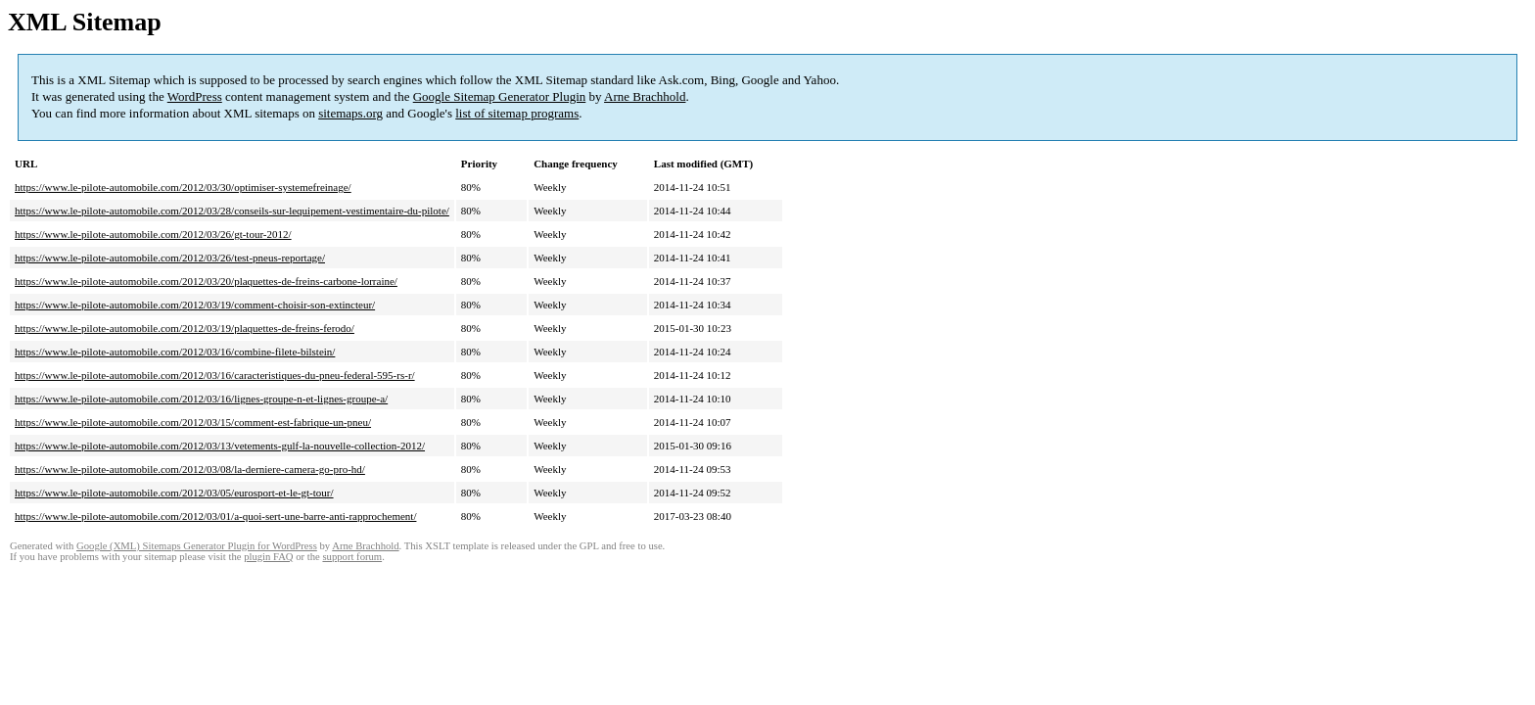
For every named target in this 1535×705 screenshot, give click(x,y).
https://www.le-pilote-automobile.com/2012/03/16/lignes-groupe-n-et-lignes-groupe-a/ (201, 398)
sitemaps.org (350, 113)
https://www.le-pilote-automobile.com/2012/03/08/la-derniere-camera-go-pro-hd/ (190, 469)
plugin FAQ (268, 556)
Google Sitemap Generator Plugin (499, 96)
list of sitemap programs (517, 113)
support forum (352, 556)
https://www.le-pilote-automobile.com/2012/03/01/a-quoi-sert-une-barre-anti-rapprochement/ (215, 516)
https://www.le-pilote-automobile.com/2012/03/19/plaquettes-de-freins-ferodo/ (184, 328)
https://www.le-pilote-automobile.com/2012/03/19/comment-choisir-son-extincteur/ (195, 304)
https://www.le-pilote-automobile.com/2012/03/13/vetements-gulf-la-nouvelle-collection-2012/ (220, 445)
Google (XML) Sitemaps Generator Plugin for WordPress (196, 545)
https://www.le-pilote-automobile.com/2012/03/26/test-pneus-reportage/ (170, 257)
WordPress (194, 96)
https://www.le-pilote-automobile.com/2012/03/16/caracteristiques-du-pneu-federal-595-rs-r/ (215, 375)
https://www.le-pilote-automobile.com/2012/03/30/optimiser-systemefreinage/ (183, 187)
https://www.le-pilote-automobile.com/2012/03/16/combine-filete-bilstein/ (175, 351)
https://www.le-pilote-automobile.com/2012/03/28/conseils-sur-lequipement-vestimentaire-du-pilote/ (232, 210)
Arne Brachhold (644, 96)
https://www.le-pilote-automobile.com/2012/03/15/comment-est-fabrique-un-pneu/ (193, 422)
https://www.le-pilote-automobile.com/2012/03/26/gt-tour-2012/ (153, 234)
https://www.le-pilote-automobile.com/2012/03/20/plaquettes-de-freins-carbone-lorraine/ (206, 281)
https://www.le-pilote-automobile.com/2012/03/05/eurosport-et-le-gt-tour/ (174, 492)
